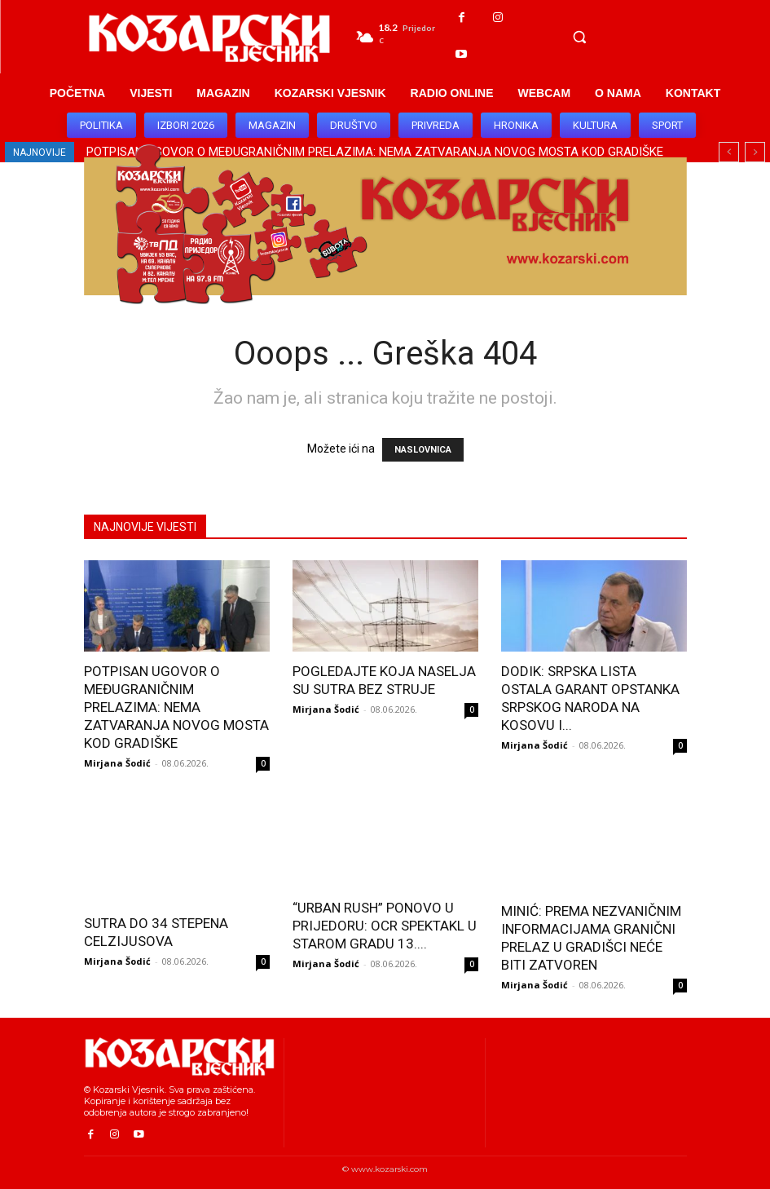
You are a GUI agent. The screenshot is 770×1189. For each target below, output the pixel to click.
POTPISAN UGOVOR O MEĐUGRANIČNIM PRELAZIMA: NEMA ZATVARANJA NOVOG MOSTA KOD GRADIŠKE (176, 707)
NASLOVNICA (422, 449)
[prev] (729, 152)
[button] (579, 36)
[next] (755, 152)
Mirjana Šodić (117, 763)
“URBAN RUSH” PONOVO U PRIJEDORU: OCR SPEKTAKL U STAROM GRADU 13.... (385, 925)
